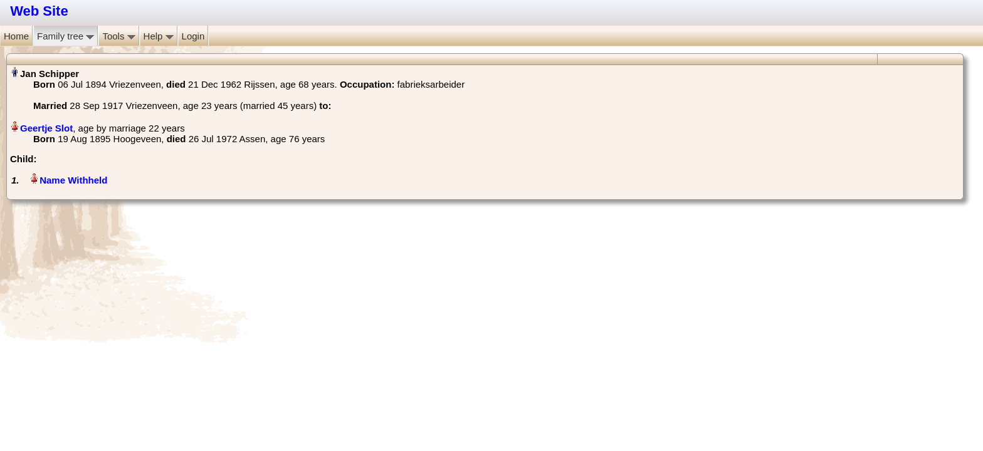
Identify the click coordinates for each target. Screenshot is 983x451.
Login (193, 36)
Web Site (39, 11)
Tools (118, 36)
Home (16, 36)
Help (159, 36)
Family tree (65, 36)
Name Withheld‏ (73, 180)
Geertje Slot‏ (46, 128)
